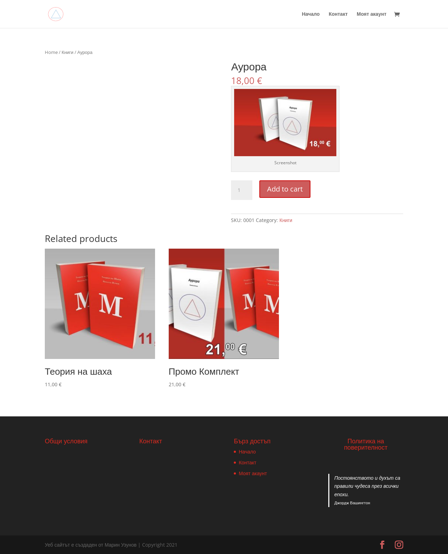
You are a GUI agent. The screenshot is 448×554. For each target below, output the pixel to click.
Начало (311, 14)
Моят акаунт (371, 14)
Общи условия (66, 441)
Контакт (338, 14)
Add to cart (285, 189)
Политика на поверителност (365, 444)
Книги (68, 52)
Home (51, 52)
